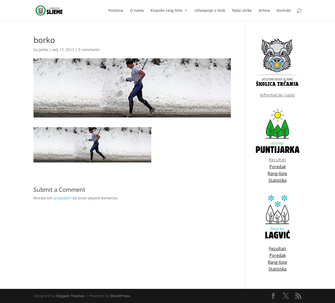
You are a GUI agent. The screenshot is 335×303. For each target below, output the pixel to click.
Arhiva (264, 11)
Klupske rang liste (166, 11)
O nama (137, 11)
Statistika (278, 269)
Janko (43, 49)
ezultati (278, 248)
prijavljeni (62, 197)
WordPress (120, 295)
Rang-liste (277, 262)
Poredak (277, 255)
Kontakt (284, 11)
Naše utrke (242, 11)
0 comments (89, 49)
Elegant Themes (70, 295)
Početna (115, 11)
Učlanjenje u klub (209, 11)
